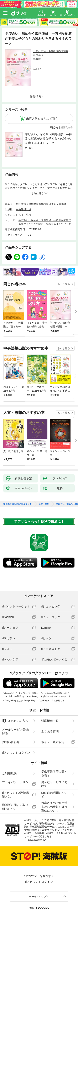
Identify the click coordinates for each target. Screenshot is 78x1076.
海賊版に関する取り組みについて (15, 806)
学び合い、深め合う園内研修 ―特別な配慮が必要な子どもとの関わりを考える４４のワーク (48, 138)
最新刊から (67, 127)
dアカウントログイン (16, 752)
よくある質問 (50, 731)
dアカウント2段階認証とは (15, 794)
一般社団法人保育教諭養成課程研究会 (35, 204)
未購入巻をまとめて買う (42, 118)
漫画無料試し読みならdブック (17, 504)
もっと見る (63, 284)
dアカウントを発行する (39, 876)
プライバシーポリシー (15, 784)
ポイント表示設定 (52, 742)
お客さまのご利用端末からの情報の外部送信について (54, 806)
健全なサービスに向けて (54, 784)
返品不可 (37, 69)
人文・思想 (25, 214)
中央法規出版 (23, 209)
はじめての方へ (15, 721)
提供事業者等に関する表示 (54, 773)
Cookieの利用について (54, 794)
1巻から (54, 127)
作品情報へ (37, 96)
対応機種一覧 (50, 720)
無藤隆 (37, 58)
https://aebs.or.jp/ (36, 839)
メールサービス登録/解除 (15, 731)
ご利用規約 (9, 773)
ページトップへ (39, 896)
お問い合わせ (11, 742)
